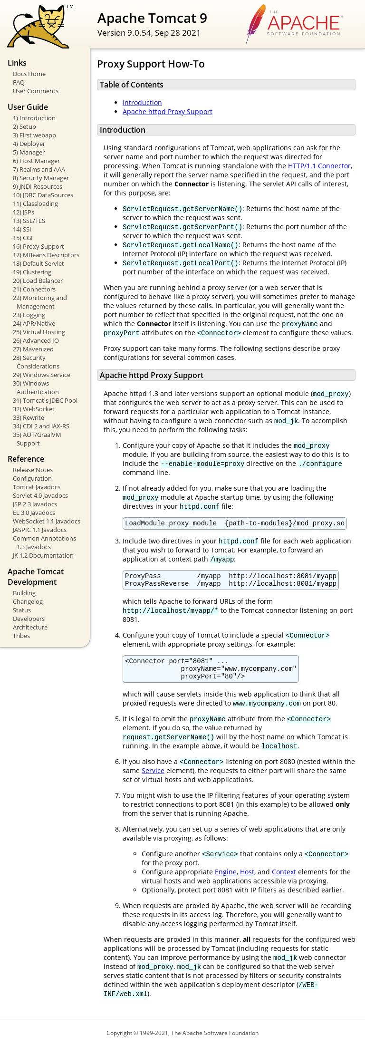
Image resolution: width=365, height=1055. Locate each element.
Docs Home (29, 73)
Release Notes (33, 469)
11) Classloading (35, 203)
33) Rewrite (28, 417)
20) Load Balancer (38, 280)
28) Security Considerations (36, 361)
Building (24, 593)
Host (247, 880)
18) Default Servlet (38, 263)
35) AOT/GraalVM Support (37, 438)
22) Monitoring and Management (40, 301)
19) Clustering (32, 272)
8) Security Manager (41, 178)
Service (153, 779)
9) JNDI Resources (37, 186)
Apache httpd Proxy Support (167, 111)
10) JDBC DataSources (43, 195)
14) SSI (22, 229)
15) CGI (23, 237)
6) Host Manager (36, 160)
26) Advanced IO (36, 340)
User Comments (35, 91)
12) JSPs (23, 212)
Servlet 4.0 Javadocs (40, 495)
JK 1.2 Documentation (43, 555)
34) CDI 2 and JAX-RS (41, 426)
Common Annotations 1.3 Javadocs (44, 542)
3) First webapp (34, 135)
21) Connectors (34, 289)
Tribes (21, 635)
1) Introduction (34, 118)
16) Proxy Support (38, 246)
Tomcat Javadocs (36, 487)
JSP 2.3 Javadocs (35, 504)
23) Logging (29, 314)
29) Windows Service (41, 374)
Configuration (32, 478)
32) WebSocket (34, 409)
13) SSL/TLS (29, 220)
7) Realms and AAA (39, 169)
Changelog (28, 601)
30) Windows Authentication (36, 387)
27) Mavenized (33, 349)
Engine (226, 880)
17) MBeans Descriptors (46, 255)
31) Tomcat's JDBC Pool (45, 400)
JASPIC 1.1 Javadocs (40, 529)
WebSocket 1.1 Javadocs (46, 521)
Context (284, 880)
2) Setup (24, 126)
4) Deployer (29, 143)
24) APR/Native (34, 323)
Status (22, 610)
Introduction (142, 102)
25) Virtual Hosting (39, 332)
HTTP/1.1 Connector (319, 165)
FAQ (19, 82)
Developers (29, 618)
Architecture (30, 627)
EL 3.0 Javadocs (34, 512)
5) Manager (29, 152)
